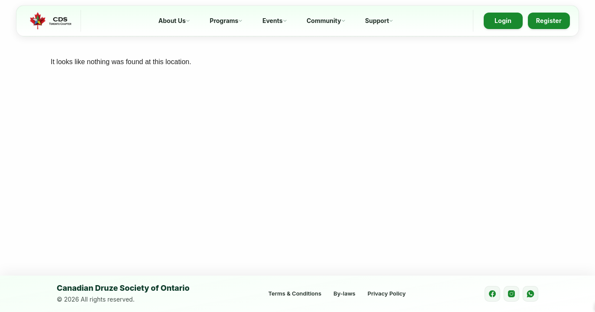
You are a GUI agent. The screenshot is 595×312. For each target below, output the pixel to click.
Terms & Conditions (295, 293)
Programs (224, 20)
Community (324, 20)
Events (272, 20)
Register (549, 20)
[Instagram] (511, 294)
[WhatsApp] (530, 294)
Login (503, 20)
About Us (172, 20)
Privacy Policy (387, 293)
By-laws (344, 293)
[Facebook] (492, 294)
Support (377, 20)
